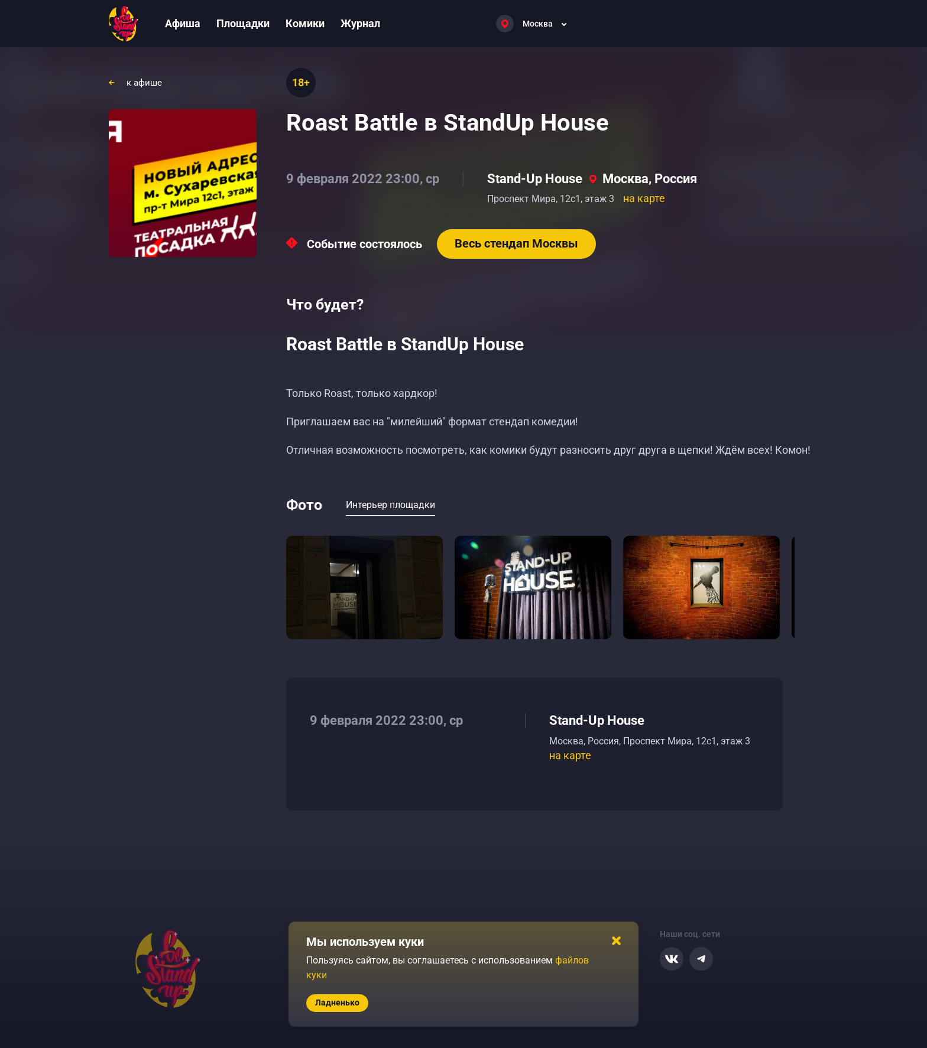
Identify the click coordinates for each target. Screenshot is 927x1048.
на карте (644, 198)
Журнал (360, 23)
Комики (305, 23)
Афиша (182, 23)
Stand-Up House (534, 178)
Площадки (243, 23)
